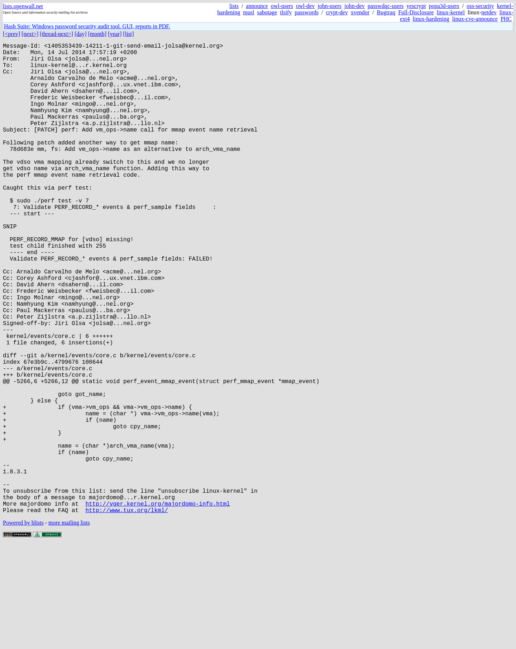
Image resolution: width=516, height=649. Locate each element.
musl (248, 12)
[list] (128, 34)
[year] (114, 34)
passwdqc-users (385, 6)
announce (257, 6)
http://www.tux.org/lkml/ (126, 615)
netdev (489, 12)
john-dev (354, 6)
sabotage (267, 12)
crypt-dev (337, 12)
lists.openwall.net (23, 6)
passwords (307, 12)
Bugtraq (386, 12)
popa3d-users (444, 6)
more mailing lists (69, 627)
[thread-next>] (56, 34)
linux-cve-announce (475, 19)
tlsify (286, 12)
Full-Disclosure (416, 12)
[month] (97, 34)
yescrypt (416, 6)
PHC (506, 19)
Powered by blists (23, 627)
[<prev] (11, 34)
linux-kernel (451, 12)
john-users (329, 6)
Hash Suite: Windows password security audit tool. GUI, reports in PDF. (87, 26)
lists (234, 6)
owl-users (282, 6)
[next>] (30, 34)
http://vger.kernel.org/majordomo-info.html (157, 607)
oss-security (480, 6)
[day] (81, 34)
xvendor (360, 12)
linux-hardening (431, 19)
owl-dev (305, 6)
